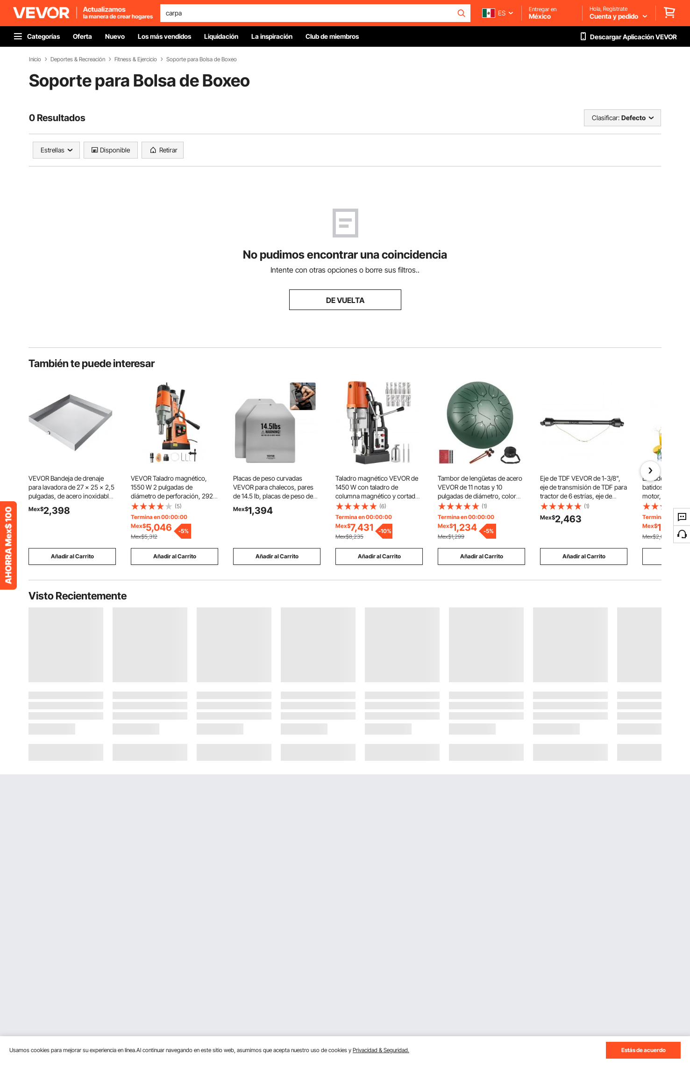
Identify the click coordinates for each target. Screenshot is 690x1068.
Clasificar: (605, 118)
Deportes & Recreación (77, 59)
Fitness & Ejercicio (135, 59)
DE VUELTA (345, 300)
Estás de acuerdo (643, 1050)
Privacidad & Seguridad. (381, 1050)
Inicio (35, 59)
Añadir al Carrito (72, 556)
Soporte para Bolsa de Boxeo (201, 59)
